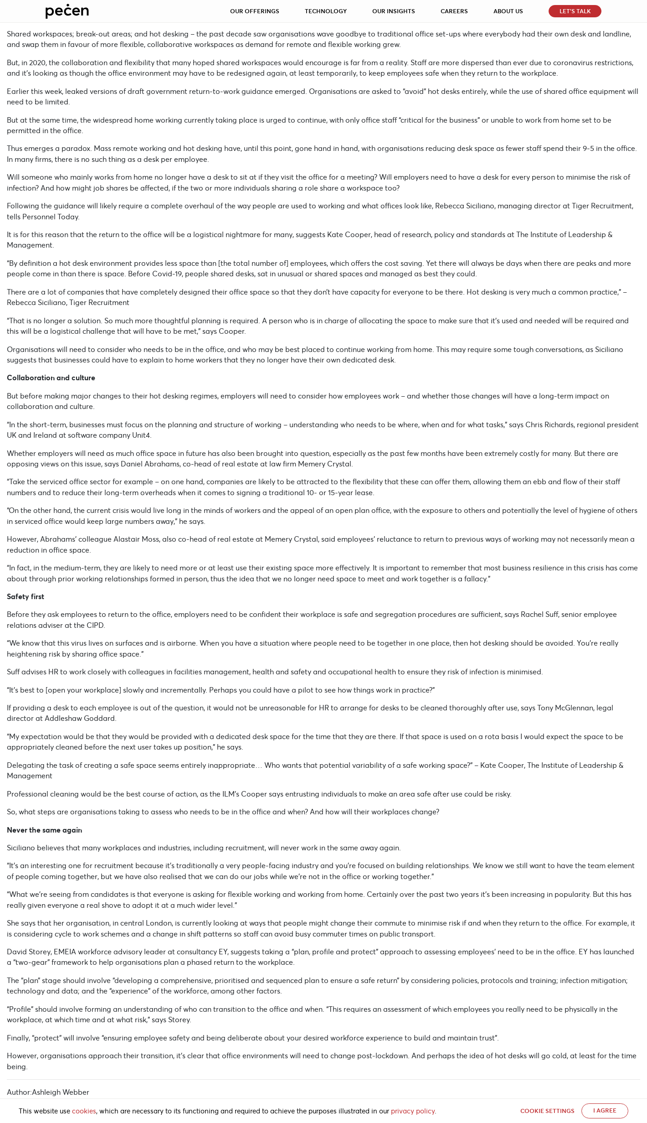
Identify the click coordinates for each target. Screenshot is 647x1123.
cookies (84, 1111)
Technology (326, 11)
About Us (508, 11)
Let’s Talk (575, 11)
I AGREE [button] (604, 1110)
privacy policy (413, 1111)
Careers (454, 11)
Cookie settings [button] (547, 1111)
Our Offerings (254, 11)
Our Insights (393, 11)
